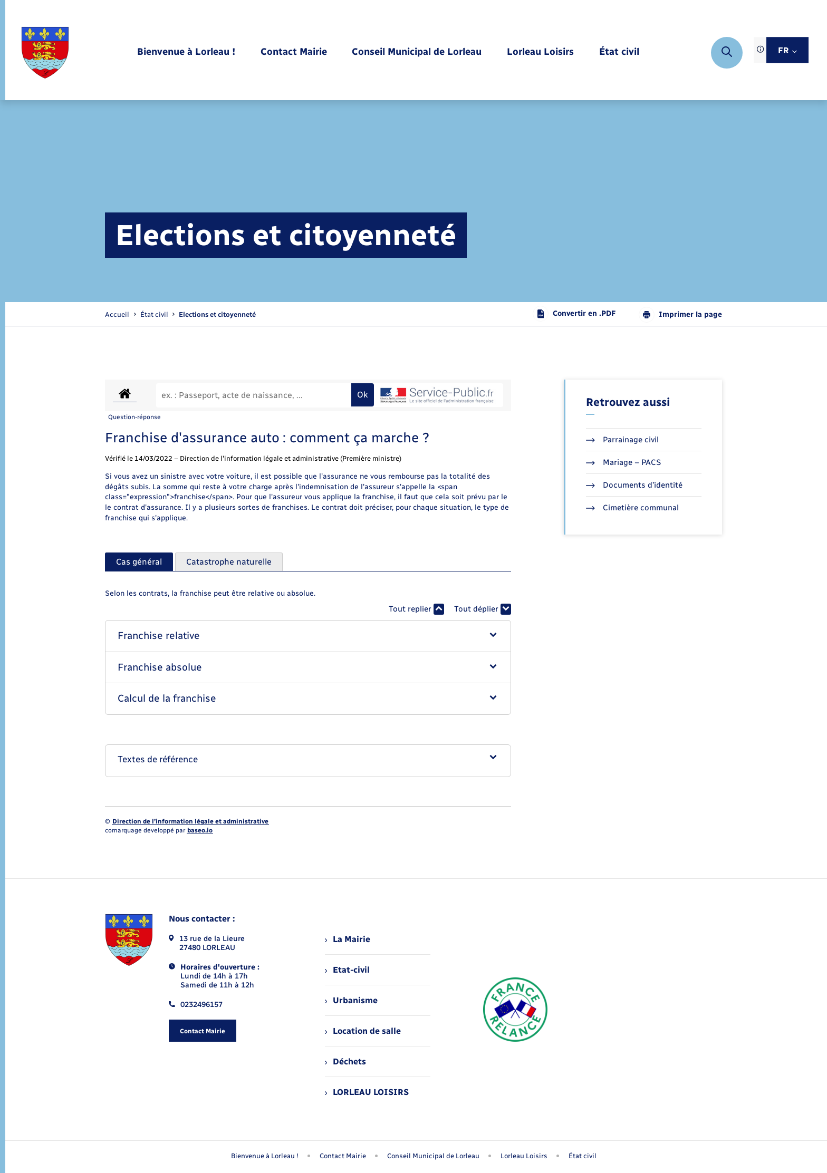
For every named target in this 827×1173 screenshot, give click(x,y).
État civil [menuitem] (583, 1156)
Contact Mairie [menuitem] (343, 1156)
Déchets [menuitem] (345, 1061)
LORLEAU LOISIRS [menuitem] (367, 1092)
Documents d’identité (634, 485)
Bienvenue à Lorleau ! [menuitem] (265, 1156)
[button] (308, 636)
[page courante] (217, 314)
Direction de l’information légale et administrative (190, 821)
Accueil (117, 314)
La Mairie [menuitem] (347, 939)
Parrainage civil (622, 439)
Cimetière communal (632, 507)
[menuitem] (186, 52)
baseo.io (200, 830)
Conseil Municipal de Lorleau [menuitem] (433, 1156)
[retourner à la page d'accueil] (45, 52)
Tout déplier (482, 609)
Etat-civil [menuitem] (347, 970)
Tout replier (416, 609)
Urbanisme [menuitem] (351, 1000)
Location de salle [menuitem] (363, 1031)
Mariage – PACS (623, 462)
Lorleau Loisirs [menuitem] (524, 1156)
